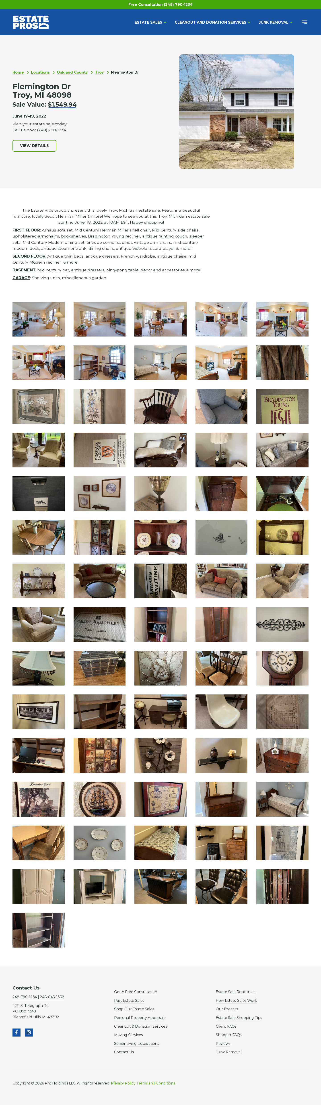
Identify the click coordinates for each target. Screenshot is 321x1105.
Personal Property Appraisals (139, 1018)
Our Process (227, 1009)
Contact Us (124, 1052)
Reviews (223, 1043)
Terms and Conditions (155, 1083)
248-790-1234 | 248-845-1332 (38, 997)
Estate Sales (148, 22)
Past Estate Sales (129, 1000)
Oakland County (72, 72)
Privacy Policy (123, 1083)
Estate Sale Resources (235, 992)
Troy (99, 72)
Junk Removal (273, 22)
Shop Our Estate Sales (134, 1009)
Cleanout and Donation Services (210, 22)
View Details (34, 146)
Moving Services (128, 1035)
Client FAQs (226, 1026)
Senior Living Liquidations (136, 1043)
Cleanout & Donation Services (140, 1026)
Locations (40, 72)
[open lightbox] (38, 319)
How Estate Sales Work (236, 1000)
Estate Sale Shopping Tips (239, 1018)
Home (18, 72)
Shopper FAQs (228, 1035)
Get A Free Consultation (135, 992)
